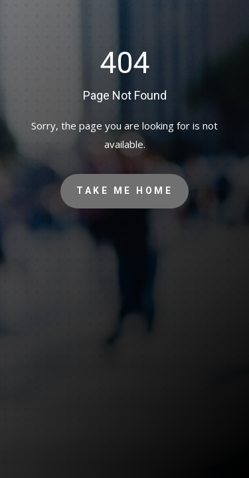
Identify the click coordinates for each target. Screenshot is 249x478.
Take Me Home (124, 190)
